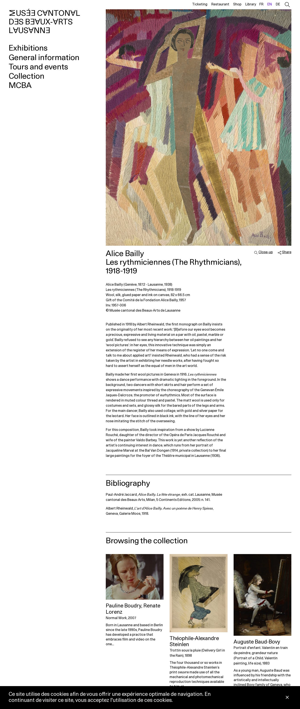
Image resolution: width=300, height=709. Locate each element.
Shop (237, 4)
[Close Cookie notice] (287, 697)
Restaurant (220, 4)
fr (261, 4)
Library (250, 4)
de (278, 4)
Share (286, 252)
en (269, 4)
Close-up (265, 252)
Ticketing (199, 4)
